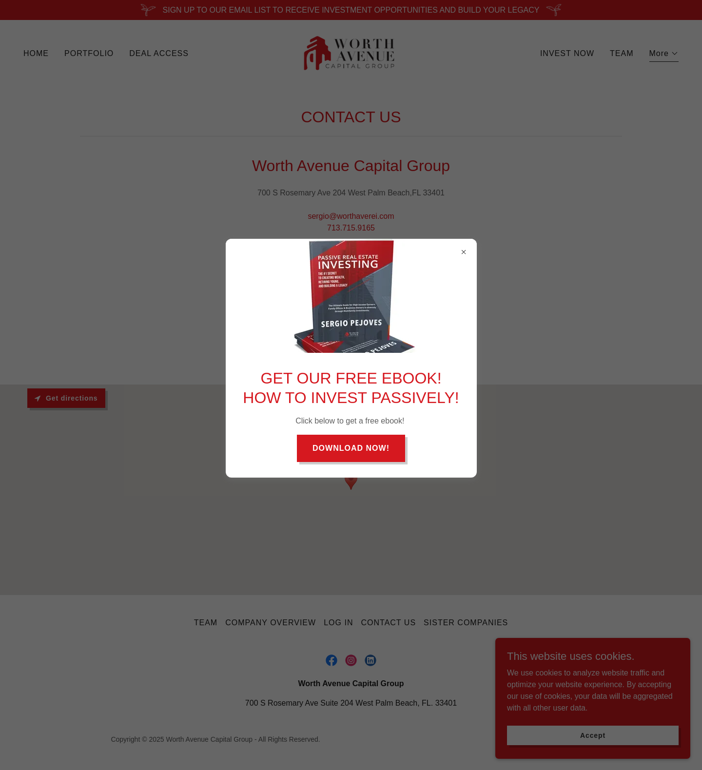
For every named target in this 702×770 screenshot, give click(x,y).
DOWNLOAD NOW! (351, 448)
